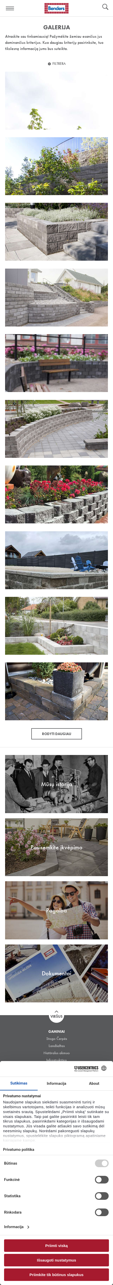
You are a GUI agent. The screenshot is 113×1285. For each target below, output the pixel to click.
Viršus (56, 1016)
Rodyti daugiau (56, 734)
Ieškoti (105, 7)
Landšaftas (57, 1045)
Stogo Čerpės (56, 1038)
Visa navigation (10, 8)
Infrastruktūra (56, 1060)
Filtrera (59, 63)
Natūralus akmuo (57, 1052)
